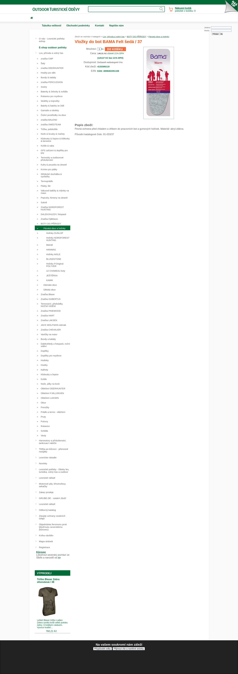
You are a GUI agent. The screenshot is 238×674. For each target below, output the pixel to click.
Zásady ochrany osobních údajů (52, 517)
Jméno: (207, 27)
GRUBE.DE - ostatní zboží (52, 498)
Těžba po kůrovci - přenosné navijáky (53, 450)
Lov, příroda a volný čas (113, 36)
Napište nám (116, 25)
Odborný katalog (47, 510)
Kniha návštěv (46, 535)
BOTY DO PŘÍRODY (136, 36)
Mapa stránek (46, 541)
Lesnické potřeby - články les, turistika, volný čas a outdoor (54, 470)
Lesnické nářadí (47, 478)
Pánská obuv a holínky (158, 36)
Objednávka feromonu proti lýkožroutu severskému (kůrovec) (53, 527)
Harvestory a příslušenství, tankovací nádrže (52, 441)
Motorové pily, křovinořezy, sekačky (52, 485)
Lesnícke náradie (48, 457)
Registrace (44, 547)
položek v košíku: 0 (185, 9)
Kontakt (99, 25)
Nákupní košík (183, 8)
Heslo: (207, 30)
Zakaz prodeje (46, 492)
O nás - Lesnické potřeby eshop (52, 39)
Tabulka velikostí (51, 25)
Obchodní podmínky (78, 25)
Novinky (43, 463)
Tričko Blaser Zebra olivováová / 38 (48, 580)
